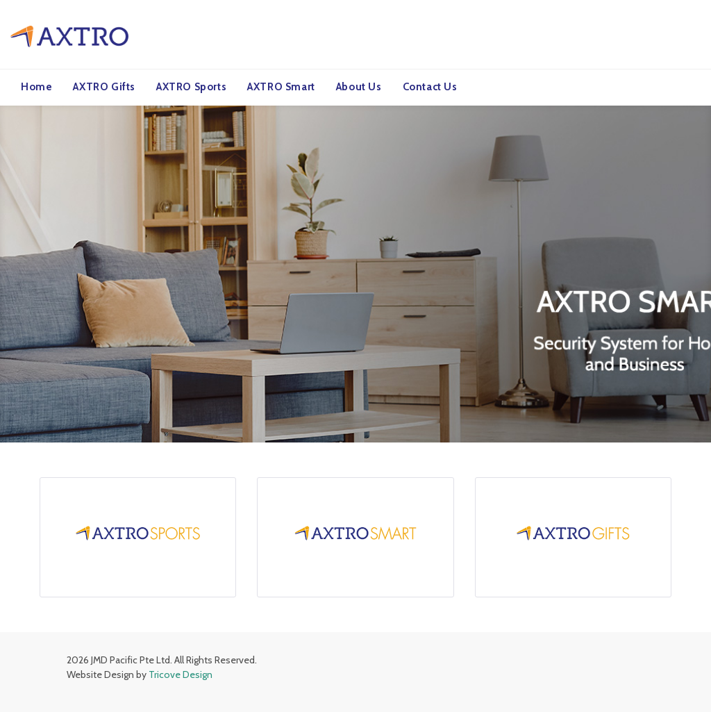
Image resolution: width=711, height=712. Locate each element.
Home (36, 87)
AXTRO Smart (281, 87)
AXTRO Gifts (104, 87)
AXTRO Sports (191, 87)
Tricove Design (180, 674)
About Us (359, 87)
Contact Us (430, 87)
